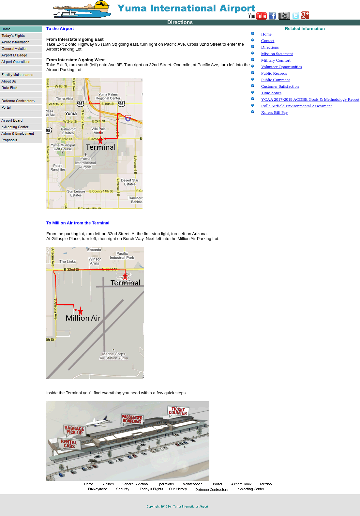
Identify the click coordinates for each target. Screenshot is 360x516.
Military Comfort (276, 60)
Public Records (274, 73)
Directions (270, 47)
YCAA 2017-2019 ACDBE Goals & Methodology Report (310, 99)
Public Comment (275, 79)
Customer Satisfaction (280, 86)
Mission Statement (277, 53)
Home (266, 34)
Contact (267, 40)
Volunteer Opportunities (281, 66)
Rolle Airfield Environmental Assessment (296, 105)
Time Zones (271, 92)
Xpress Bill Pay (274, 112)
